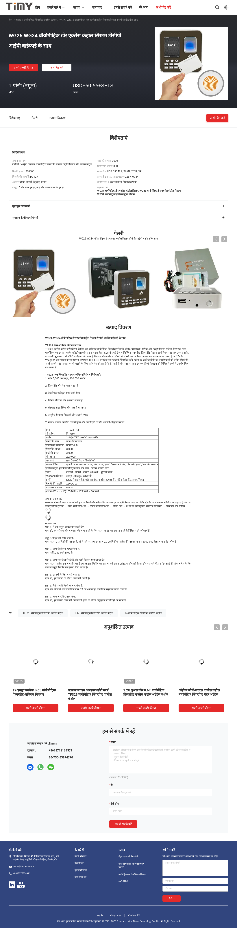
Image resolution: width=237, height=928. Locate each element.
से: (112, 785)
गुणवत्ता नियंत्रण (81, 870)
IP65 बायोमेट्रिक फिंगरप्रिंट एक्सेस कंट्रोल (94, 613)
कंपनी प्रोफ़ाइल (80, 856)
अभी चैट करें (57, 67)
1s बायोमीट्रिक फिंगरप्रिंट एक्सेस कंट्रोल (143, 613)
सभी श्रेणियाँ (123, 881)
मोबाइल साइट (115, 915)
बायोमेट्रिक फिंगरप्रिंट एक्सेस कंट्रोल (40, 19)
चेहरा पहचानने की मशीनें (128, 856)
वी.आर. (143, 7)
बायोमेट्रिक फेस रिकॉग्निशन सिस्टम (132, 874)
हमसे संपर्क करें (80, 877)
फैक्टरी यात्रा (79, 863)
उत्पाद (18, 19)
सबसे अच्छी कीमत (23, 67)
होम (10, 19)
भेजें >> (172, 898)
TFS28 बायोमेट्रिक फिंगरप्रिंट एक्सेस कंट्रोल (43, 613)
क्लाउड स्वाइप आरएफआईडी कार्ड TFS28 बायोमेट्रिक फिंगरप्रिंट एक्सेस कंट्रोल (90, 694)
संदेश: (113, 742)
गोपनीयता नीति (134, 915)
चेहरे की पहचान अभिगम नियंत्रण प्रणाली (131, 865)
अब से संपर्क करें (123, 824)
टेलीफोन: (115, 803)
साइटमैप (100, 915)
